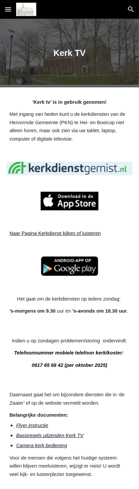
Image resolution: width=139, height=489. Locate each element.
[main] (69, 53)
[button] (8, 9)
